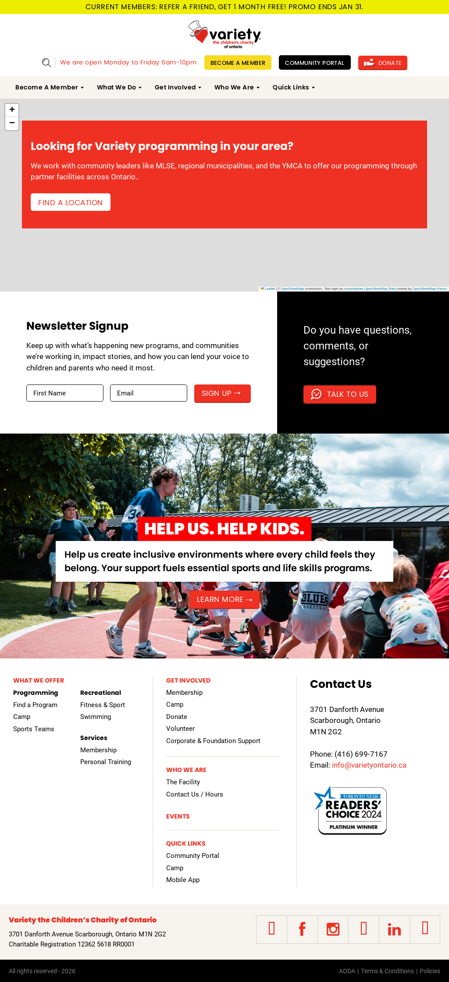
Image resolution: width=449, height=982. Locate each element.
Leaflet (268, 289)
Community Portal (314, 63)
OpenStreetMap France (430, 289)
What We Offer (38, 680)
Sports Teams (33, 728)
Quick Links (291, 87)
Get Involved (175, 87)
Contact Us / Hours (194, 794)
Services (93, 737)
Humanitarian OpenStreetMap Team (370, 289)
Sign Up (221, 393)
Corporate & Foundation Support (213, 740)
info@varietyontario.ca (369, 765)
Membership (98, 749)
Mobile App (183, 879)
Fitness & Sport (102, 704)
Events (178, 816)
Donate (383, 63)
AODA (347, 971)
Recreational (100, 692)
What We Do (116, 87)
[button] (11, 110)
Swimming (95, 716)
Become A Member (238, 63)
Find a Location (70, 202)
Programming (35, 692)
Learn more (224, 599)
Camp (21, 716)
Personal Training (105, 761)
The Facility (183, 781)
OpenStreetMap (292, 289)
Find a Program (35, 704)
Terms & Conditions (387, 971)
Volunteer (180, 728)
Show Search (46, 62)
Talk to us (340, 394)
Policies (430, 971)
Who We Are (234, 87)
